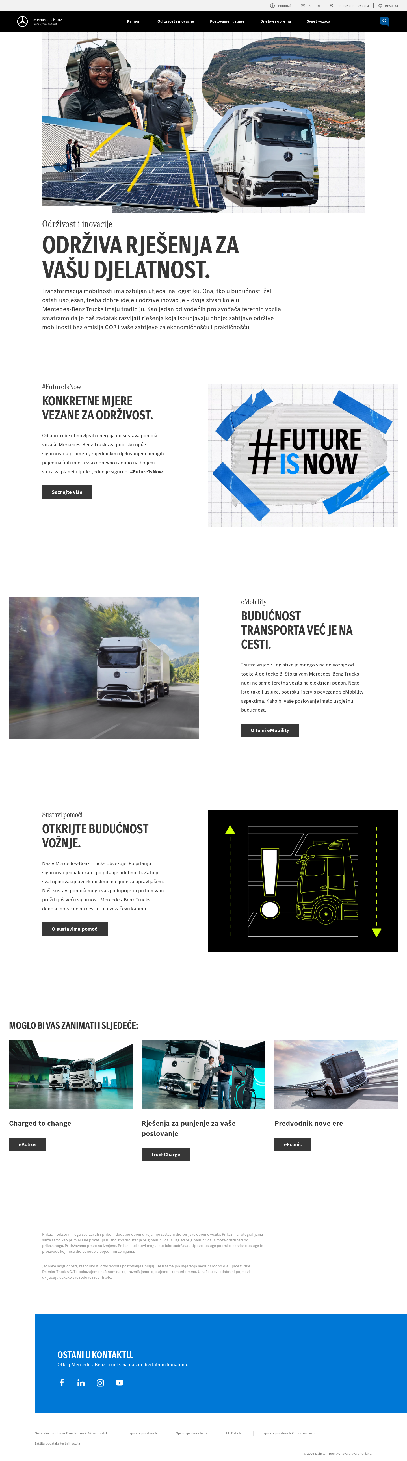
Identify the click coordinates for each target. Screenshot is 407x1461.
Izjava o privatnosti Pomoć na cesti (289, 1433)
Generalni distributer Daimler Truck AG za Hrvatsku (72, 1433)
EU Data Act (235, 1433)
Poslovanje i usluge (227, 21)
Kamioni (134, 21)
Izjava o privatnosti (143, 1433)
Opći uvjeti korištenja (191, 1433)
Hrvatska (388, 5)
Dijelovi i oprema (275, 21)
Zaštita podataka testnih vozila (57, 1443)
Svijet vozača (318, 21)
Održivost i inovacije (175, 21)
